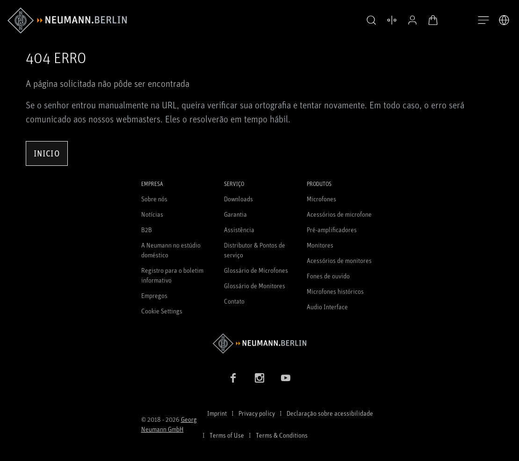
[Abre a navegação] (483, 20)
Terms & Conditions (282, 435)
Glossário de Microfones (256, 270)
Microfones (321, 199)
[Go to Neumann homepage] (259, 343)
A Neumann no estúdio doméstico (171, 250)
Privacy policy (256, 413)
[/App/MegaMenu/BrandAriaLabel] (67, 20)
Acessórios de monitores (339, 260)
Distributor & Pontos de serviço (254, 250)
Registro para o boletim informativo (172, 275)
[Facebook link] (233, 378)
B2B (146, 230)
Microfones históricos (335, 291)
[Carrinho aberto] (432, 20)
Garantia (235, 214)
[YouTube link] (285, 378)
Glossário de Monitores (254, 286)
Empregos (154, 295)
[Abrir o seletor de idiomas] (504, 20)
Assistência (239, 230)
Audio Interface (327, 307)
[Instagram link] (259, 378)
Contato (234, 301)
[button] (371, 20)
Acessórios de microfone (339, 214)
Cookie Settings (161, 311)
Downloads (238, 199)
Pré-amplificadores (332, 230)
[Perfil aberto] (412, 20)
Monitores (320, 245)
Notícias (152, 214)
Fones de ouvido (328, 276)
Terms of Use (226, 435)
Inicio (47, 153)
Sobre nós (154, 199)
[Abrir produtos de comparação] (391, 20)
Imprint (217, 413)
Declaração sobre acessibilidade (330, 413)
